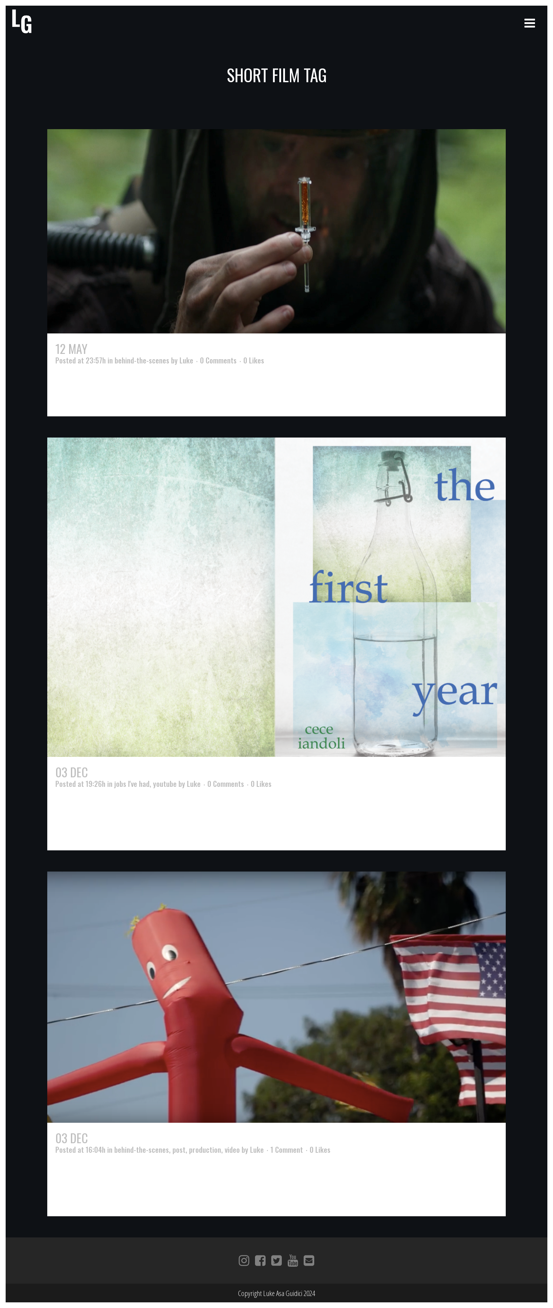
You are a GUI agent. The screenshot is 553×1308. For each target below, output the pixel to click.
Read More (72, 398)
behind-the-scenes (142, 360)
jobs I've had (132, 783)
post (179, 1149)
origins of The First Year (153, 772)
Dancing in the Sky (137, 1138)
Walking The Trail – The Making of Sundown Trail (214, 348)
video (232, 1149)
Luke (186, 360)
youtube (165, 783)
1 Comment (287, 1149)
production (205, 1149)
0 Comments (218, 360)
